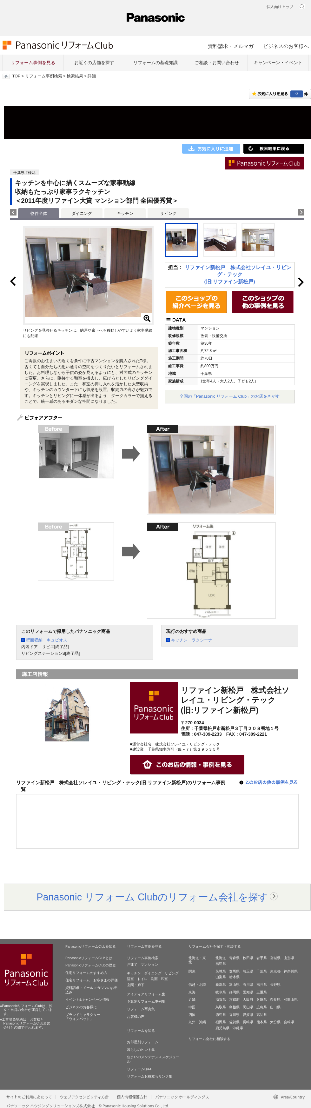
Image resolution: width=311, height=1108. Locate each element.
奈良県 (275, 999)
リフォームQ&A (139, 1069)
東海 (192, 992)
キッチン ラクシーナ (191, 640)
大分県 (275, 1022)
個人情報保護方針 (132, 1096)
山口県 (275, 1007)
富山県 (234, 984)
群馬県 (234, 971)
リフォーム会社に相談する (209, 1039)
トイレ (142, 979)
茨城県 (220, 971)
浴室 (130, 979)
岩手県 (261, 958)
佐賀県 (234, 1022)
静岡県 (234, 992)
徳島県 (220, 1015)
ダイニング (81, 213)
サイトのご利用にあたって (29, 1096)
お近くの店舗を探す (94, 62)
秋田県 (248, 958)
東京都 (275, 971)
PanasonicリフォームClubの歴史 (90, 965)
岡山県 (248, 1007)
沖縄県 (238, 1028)
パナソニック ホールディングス (182, 1096)
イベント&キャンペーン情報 (87, 999)
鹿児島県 (222, 1028)
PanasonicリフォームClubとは (88, 958)
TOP (16, 76)
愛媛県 (248, 1015)
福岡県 (220, 1022)
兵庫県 (261, 999)
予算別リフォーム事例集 (146, 1001)
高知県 (261, 1015)
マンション (149, 964)
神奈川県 (291, 971)
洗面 (154, 979)
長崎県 (248, 1022)
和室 (164, 979)
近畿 (192, 999)
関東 (192, 971)
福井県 (261, 984)
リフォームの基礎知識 (155, 62)
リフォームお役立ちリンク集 (149, 1076)
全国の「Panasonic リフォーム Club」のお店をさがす (230, 396)
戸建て (132, 964)
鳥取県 (220, 1007)
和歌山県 (291, 999)
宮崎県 (289, 1022)
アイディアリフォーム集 (146, 994)
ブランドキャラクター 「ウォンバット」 (82, 1017)
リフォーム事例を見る (33, 62)
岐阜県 (220, 992)
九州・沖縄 (197, 1022)
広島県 (261, 1007)
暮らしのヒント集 (141, 1050)
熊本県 (261, 1022)
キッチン (125, 213)
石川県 (248, 984)
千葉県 (261, 971)
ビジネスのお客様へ (286, 46)
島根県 (234, 1007)
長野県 (275, 984)
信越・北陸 (197, 984)
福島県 (220, 963)
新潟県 (220, 984)
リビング (168, 213)
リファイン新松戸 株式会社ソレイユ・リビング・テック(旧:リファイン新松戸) (238, 274)
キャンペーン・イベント (278, 62)
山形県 (289, 958)
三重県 (261, 992)
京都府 (234, 999)
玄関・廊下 (135, 985)
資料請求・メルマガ (231, 46)
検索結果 (75, 76)
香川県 (234, 1015)
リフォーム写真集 (141, 1009)
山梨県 (220, 977)
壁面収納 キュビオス (46, 640)
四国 (192, 1015)
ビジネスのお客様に (81, 1007)
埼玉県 (248, 971)
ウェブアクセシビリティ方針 (84, 1096)
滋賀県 (220, 999)
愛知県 (248, 992)
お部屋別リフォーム (142, 1042)
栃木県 (234, 977)
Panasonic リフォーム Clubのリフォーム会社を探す (152, 897)
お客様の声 (135, 1016)
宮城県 (275, 958)
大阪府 (248, 999)
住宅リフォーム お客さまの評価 (91, 980)
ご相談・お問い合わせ (217, 62)
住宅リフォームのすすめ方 (86, 973)
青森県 (234, 958)
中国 (192, 1007)
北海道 (220, 958)
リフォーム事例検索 (43, 76)
